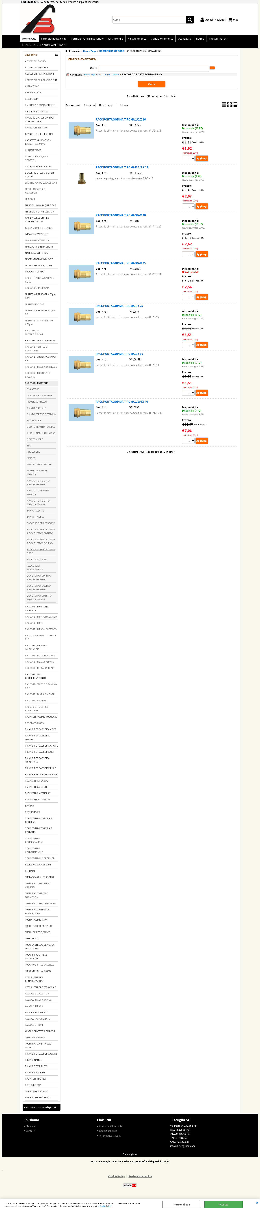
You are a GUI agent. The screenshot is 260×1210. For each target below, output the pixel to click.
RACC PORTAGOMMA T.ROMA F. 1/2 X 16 (122, 170)
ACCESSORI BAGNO (35, 64)
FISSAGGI (30, 202)
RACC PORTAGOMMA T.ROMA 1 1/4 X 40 (122, 405)
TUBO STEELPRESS (35, 1040)
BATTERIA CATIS (33, 95)
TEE (29, 448)
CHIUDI (257, 1202)
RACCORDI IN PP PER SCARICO (41, 619)
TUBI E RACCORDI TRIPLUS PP (40, 906)
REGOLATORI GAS (34, 726)
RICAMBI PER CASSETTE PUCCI (41, 771)
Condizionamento (158, 39)
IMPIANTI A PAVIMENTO (36, 237)
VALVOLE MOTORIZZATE (37, 1021)
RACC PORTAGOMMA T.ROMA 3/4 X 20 (121, 218)
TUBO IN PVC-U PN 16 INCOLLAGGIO (36, 959)
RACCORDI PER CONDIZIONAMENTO (35, 679)
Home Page (29, 39)
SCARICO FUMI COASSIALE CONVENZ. (38, 833)
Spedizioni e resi (108, 1134)
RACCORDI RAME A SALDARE (40, 697)
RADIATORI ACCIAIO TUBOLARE (41, 719)
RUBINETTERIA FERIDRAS (38, 796)
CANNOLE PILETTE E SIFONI (39, 136)
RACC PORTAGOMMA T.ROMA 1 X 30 (119, 357)
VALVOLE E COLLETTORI (37, 996)
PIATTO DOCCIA (33, 1087)
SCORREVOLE (34, 423)
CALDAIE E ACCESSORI (36, 114)
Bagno (195, 39)
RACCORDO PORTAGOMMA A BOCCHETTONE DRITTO (41, 534)
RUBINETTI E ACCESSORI (37, 802)
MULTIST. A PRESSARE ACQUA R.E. (40, 315)
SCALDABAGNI (32, 814)
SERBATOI (30, 873)
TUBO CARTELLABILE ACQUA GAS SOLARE (40, 949)
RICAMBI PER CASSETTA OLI (39, 754)
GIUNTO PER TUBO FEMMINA (41, 417)
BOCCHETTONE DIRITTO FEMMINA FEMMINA (39, 600)
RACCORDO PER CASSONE (41, 526)
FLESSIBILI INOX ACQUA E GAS (40, 208)
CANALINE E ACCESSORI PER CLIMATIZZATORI (40, 122)
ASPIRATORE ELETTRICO (37, 1100)
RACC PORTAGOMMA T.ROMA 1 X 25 (119, 309)
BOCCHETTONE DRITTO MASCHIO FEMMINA (39, 580)
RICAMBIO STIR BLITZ (36, 1069)
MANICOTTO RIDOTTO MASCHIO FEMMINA (38, 485)
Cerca (93, 71)
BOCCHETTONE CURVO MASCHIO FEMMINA (39, 590)
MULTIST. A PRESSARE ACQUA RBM (40, 299)
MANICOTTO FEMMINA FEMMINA (38, 495)
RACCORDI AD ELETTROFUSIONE (34, 335)
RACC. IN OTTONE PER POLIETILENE (36, 711)
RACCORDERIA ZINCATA (37, 291)
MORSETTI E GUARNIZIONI (38, 268)
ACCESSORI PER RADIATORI (39, 76)
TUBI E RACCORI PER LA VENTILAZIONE (37, 914)
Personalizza (182, 1204)
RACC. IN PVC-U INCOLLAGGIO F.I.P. (40, 640)
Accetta (223, 1204)
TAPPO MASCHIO (35, 513)
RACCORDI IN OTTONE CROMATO (36, 611)
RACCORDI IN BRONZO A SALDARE (38, 377)
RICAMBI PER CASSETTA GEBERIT (37, 740)
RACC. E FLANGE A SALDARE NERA (39, 282)
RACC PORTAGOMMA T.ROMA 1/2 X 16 (121, 122)
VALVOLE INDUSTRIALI (36, 1015)
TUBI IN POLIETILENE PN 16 (38, 928)
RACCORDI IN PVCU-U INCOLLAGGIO (36, 650)
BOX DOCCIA (31, 101)
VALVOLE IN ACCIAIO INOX (38, 1002)
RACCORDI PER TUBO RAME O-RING (41, 689)
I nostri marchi (212, 39)
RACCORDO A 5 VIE (37, 562)
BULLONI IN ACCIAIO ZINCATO (40, 108)
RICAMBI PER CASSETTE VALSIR (41, 777)
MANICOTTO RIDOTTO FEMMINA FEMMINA (38, 505)
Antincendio (113, 39)
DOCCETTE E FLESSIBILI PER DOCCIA (39, 177)
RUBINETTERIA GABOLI (36, 783)
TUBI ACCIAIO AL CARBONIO (39, 880)
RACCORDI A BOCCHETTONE (35, 570)
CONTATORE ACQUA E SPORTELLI (36, 161)
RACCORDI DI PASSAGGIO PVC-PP (41, 361)
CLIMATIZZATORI (33, 153)
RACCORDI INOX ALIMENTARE (40, 670)
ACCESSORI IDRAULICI (36, 70)
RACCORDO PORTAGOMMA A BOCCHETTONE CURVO (41, 544)
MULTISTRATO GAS (34, 307)
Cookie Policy (106, 1206)
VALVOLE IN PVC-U (34, 1009)
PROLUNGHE (33, 454)
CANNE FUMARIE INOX (36, 130)
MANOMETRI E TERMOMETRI (39, 249)
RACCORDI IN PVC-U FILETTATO (41, 632)
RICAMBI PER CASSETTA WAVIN (41, 1056)
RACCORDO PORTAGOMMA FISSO (41, 554)
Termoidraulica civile (52, 39)
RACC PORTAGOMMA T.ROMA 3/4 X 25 (121, 266)
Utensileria (180, 39)
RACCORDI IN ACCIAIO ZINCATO (41, 369)
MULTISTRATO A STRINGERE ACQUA (39, 325)
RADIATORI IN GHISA (35, 1081)
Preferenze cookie (140, 1179)
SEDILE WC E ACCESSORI (38, 867)
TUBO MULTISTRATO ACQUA (39, 967)
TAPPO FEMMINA (35, 519)
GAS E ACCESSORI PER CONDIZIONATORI (37, 222)
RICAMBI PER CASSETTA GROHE (41, 748)
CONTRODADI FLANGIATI (39, 398)
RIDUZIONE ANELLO (37, 404)
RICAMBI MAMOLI (33, 1063)
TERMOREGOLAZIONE (36, 1094)
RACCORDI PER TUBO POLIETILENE (36, 351)
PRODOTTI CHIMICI (34, 274)
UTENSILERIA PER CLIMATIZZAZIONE (34, 982)
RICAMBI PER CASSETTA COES (40, 732)
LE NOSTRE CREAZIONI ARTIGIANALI (44, 47)
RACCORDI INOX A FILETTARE (40, 658)
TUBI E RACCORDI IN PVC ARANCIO (37, 888)
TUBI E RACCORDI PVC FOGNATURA (36, 898)
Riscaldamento (133, 39)
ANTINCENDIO (32, 89)
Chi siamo (31, 1129)
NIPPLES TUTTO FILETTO (39, 467)
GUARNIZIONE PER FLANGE (39, 230)
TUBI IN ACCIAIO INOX (36, 922)
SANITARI (29, 808)
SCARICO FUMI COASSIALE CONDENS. (38, 823)
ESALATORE (33, 392)
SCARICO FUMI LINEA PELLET (39, 861)
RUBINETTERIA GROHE (36, 790)
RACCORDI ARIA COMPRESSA (40, 343)
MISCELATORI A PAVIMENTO (39, 262)
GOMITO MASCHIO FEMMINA (41, 436)
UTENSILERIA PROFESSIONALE (40, 990)
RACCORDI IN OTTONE (36, 386)
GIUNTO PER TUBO (36, 410)
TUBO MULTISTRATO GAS (38, 973)
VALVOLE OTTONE (34, 1028)
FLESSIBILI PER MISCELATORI (40, 214)
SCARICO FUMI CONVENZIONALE (34, 853)
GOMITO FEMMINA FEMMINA (41, 429)
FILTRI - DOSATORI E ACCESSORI (35, 193)
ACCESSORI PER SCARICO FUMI (41, 83)
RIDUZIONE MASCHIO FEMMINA (38, 475)
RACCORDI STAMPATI (36, 703)
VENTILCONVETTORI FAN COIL (40, 1034)
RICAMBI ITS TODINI (35, 1075)
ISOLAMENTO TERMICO (37, 243)
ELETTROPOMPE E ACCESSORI (41, 185)
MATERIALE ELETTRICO (36, 255)
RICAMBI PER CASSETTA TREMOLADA (37, 762)
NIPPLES (31, 461)
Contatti (30, 1134)
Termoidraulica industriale (85, 39)
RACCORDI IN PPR (34, 625)
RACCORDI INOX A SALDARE (39, 664)
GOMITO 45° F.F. (35, 442)
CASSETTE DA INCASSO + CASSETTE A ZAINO (38, 145)
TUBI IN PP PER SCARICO (38, 935)
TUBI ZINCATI (31, 941)
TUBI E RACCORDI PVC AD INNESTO (38, 1048)
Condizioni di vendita (111, 1129)
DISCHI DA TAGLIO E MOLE (38, 169)
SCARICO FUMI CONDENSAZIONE (34, 843)
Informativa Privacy (110, 1138)
